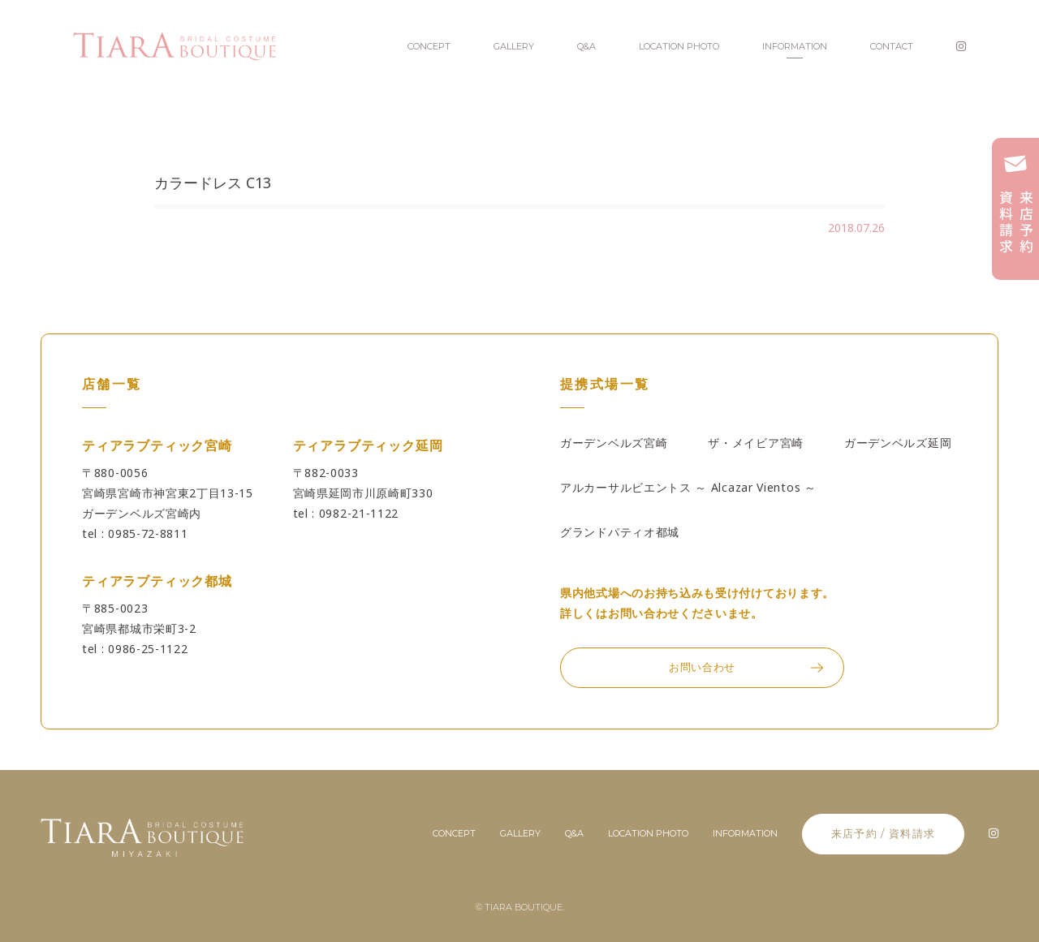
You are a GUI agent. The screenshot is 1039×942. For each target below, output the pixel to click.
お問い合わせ (702, 666)
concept (454, 833)
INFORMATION (794, 46)
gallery (520, 833)
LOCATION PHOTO (679, 46)
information (745, 833)
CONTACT (891, 46)
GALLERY (514, 46)
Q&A (586, 46)
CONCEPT (429, 46)
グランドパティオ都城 (619, 532)
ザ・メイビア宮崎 (756, 442)
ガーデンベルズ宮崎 (613, 442)
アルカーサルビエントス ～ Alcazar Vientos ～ (688, 487)
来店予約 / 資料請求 (883, 833)
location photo (648, 833)
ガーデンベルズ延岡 (897, 442)
